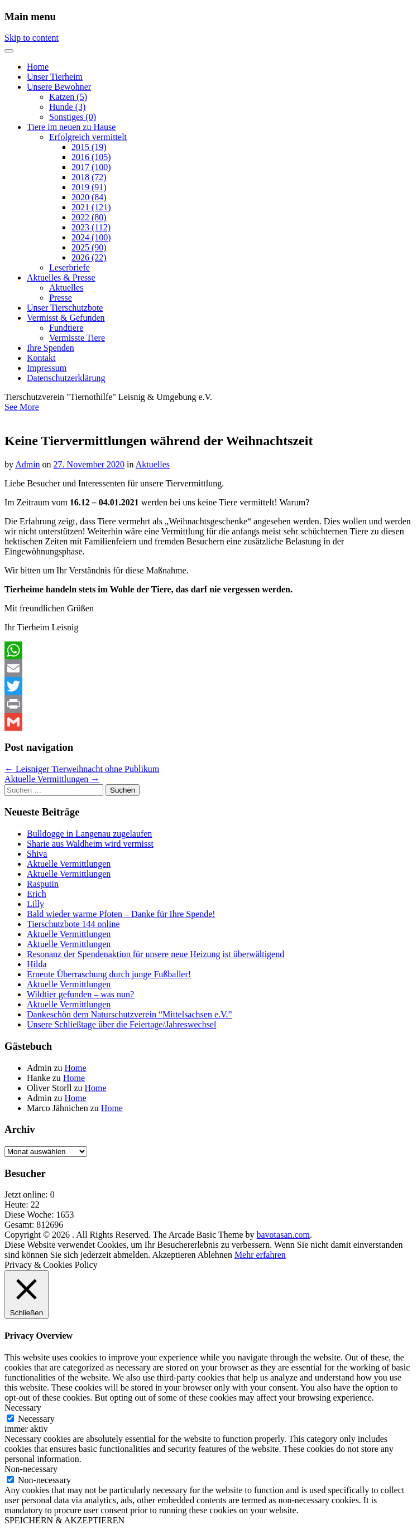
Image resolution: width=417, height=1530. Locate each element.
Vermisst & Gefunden (66, 317)
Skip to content (31, 37)
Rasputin (43, 884)
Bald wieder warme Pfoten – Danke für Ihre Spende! (121, 914)
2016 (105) (91, 157)
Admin (27, 464)
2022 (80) (89, 217)
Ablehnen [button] (215, 1254)
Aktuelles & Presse (61, 277)
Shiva (37, 853)
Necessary (36, 1418)
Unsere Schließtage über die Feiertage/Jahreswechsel (121, 1024)
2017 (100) (91, 167)
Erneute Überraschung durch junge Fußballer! (109, 974)
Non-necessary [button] (30, 1469)
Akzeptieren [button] (173, 1254)
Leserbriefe (69, 267)
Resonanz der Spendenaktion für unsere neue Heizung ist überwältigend (155, 954)
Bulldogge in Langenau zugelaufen (89, 833)
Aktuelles (66, 287)
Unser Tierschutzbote (65, 307)
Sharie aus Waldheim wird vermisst (90, 843)
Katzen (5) (68, 97)
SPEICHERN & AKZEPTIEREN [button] (64, 1520)
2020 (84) (89, 197)
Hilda (37, 964)
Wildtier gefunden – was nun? (80, 994)
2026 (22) (89, 257)
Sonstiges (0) (72, 117)
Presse (60, 297)
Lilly (35, 904)
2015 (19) (89, 147)
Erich (36, 894)
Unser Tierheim (55, 76)
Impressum (46, 368)
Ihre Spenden (50, 348)
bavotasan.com (283, 1234)
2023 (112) (91, 227)
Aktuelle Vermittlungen (69, 863)
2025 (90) (89, 247)
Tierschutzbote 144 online (73, 924)
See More (21, 407)
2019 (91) (89, 187)
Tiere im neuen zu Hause (71, 127)
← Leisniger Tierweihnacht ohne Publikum (81, 769)
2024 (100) (91, 237)
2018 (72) (89, 177)
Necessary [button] (22, 1407)
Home (38, 66)
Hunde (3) (67, 107)
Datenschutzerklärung (66, 378)
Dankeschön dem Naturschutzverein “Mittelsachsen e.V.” (129, 1014)
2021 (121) (91, 207)
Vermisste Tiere (77, 337)
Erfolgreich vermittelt (88, 137)
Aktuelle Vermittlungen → (51, 779)
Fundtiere (66, 327)
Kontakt (41, 358)
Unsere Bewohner (59, 86)
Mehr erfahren (260, 1254)
